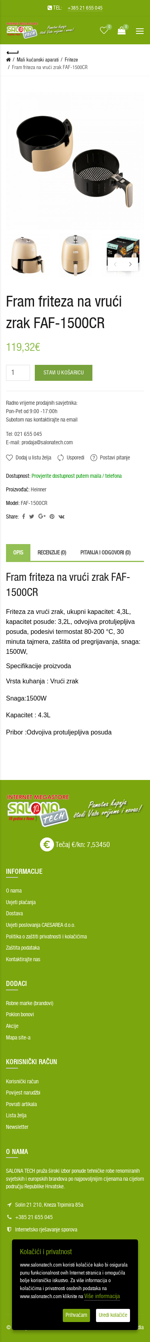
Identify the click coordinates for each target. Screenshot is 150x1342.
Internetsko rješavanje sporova (46, 1230)
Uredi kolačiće (113, 1315)
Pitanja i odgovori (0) (105, 553)
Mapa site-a (18, 1038)
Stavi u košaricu (64, 373)
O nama (14, 891)
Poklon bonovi (20, 1014)
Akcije (12, 1026)
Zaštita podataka (23, 948)
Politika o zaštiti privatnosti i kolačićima (46, 937)
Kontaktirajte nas (23, 959)
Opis (18, 553)
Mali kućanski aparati (38, 60)
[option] (28, 255)
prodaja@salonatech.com (46, 442)
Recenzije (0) (52, 553)
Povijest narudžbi (23, 1093)
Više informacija (102, 1296)
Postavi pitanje (115, 458)
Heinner (38, 490)
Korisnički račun (22, 1082)
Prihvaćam (76, 1315)
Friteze (71, 60)
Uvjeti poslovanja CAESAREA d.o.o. (40, 925)
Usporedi (75, 458)
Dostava (14, 913)
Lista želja (16, 1115)
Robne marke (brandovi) (29, 1003)
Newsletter (17, 1127)
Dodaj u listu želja (33, 458)
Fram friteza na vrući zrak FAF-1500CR (50, 67)
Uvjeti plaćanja (21, 902)
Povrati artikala (21, 1104)
